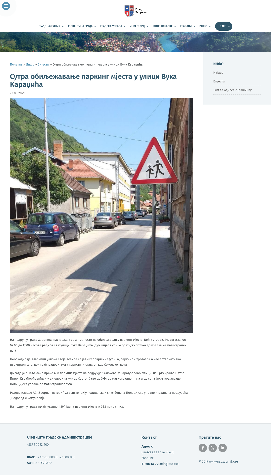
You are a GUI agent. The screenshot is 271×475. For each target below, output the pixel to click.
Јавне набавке (163, 26)
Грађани (186, 26)
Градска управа (111, 26)
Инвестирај (137, 26)
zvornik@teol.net (167, 464)
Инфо (203, 26)
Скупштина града (80, 26)
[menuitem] (223, 26)
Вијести (219, 81)
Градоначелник (49, 26)
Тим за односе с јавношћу (232, 90)
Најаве (218, 72)
